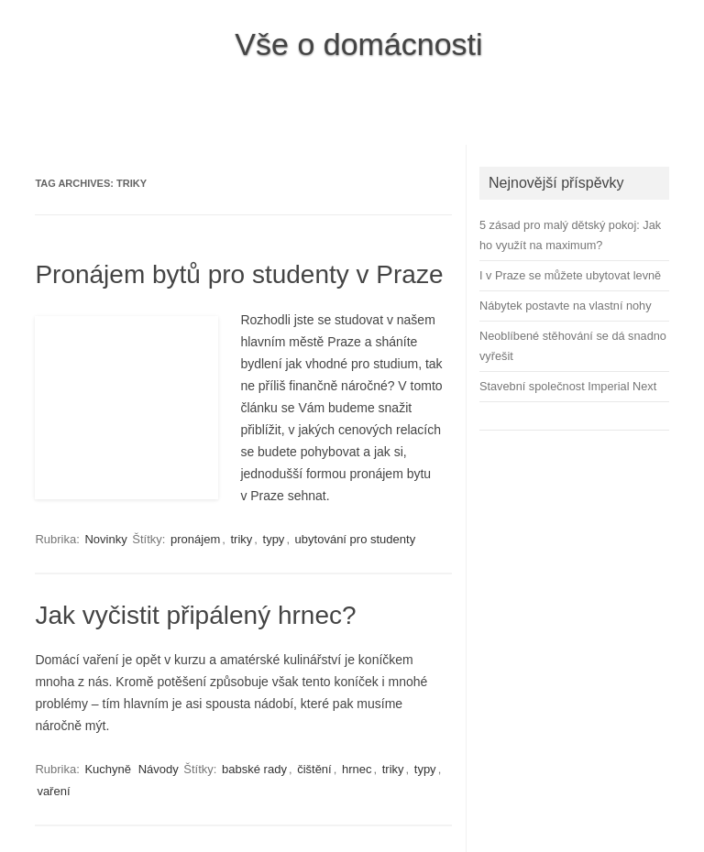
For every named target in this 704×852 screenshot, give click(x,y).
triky (241, 539)
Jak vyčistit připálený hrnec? (195, 615)
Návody (158, 769)
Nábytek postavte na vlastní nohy (565, 305)
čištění (314, 769)
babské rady (254, 769)
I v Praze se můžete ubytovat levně (570, 275)
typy (274, 539)
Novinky (105, 539)
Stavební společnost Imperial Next (567, 386)
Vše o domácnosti (358, 44)
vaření (53, 791)
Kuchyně (107, 769)
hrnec (357, 769)
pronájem (195, 539)
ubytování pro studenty (355, 539)
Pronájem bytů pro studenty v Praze (239, 274)
